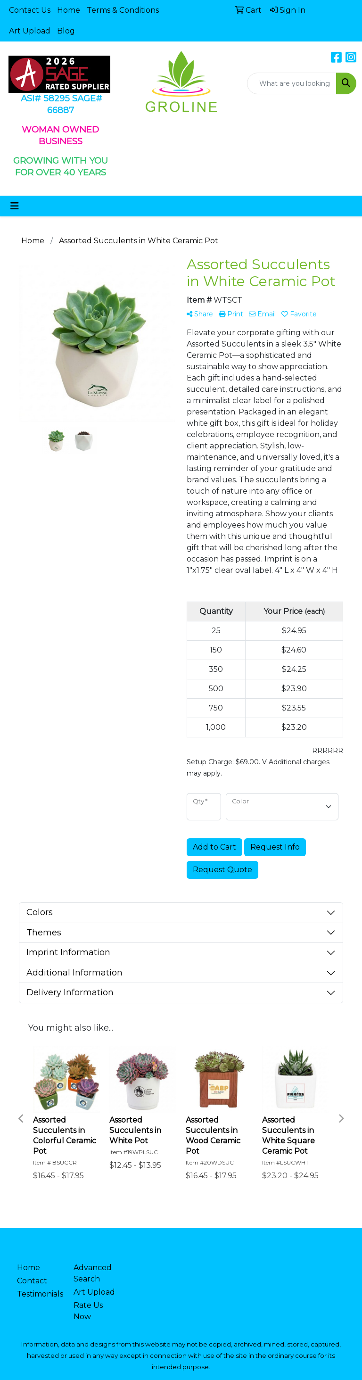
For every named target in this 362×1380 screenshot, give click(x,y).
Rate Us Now (88, 1311)
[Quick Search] (292, 83)
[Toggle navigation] (15, 206)
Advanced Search (93, 1273)
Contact (32, 1280)
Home (68, 10)
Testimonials (39, 1293)
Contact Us (29, 10)
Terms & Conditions (123, 10)
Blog (66, 30)
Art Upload (29, 30)
